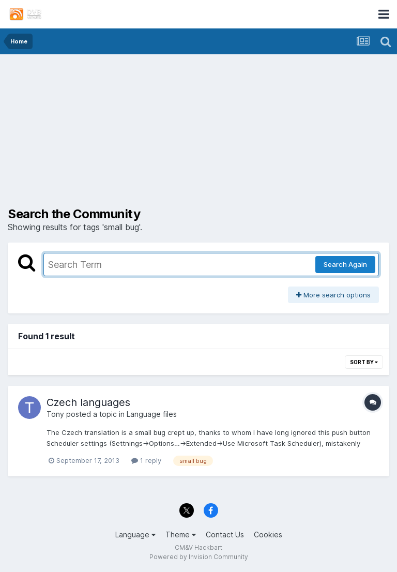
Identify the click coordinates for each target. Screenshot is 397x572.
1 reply (146, 460)
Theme (180, 534)
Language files (152, 414)
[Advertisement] (198, 134)
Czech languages (88, 402)
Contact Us (225, 534)
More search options (333, 295)
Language (135, 534)
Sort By (364, 362)
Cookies (268, 534)
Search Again (345, 264)
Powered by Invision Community (198, 557)
